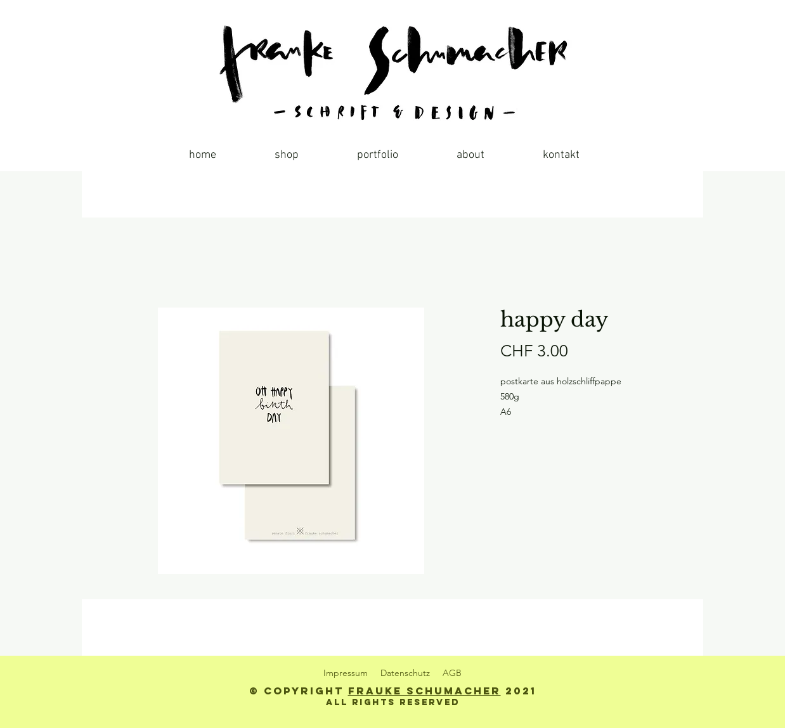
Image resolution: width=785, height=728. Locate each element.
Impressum (345, 673)
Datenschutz (405, 673)
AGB (452, 673)
